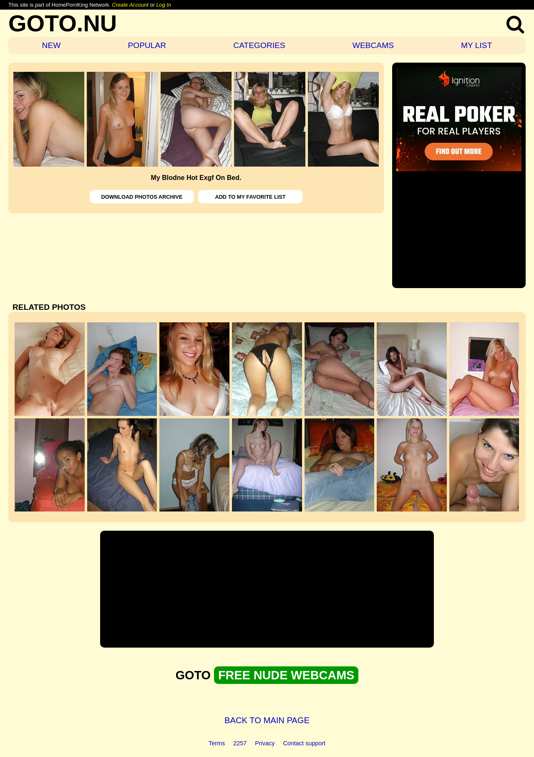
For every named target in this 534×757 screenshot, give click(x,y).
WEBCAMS (373, 45)
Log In (163, 5)
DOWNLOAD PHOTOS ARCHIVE (142, 197)
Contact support (304, 743)
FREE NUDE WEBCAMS (286, 675)
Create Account (130, 5)
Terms (217, 743)
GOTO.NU (62, 23)
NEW (51, 45)
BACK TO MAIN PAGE (267, 720)
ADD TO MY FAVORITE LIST (250, 197)
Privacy (265, 743)
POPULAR (147, 45)
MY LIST (476, 45)
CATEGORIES (259, 45)
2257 (240, 743)
